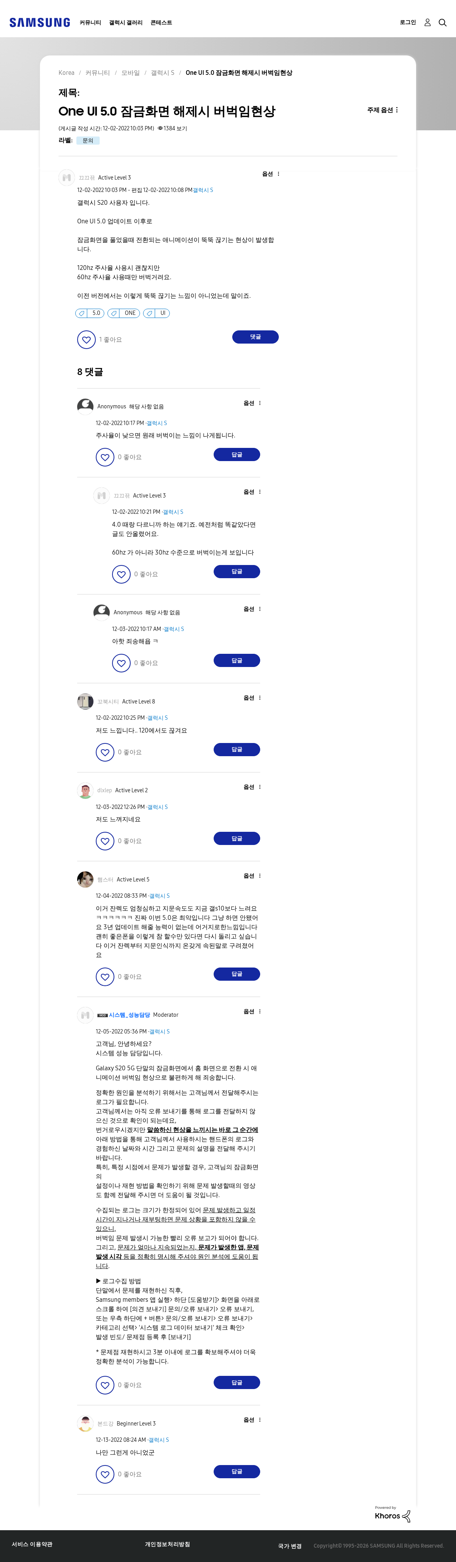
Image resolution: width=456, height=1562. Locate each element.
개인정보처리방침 (167, 1544)
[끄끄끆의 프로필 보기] (87, 178)
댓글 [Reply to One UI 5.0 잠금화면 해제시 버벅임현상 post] (255, 336)
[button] (265, 174)
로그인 (408, 22)
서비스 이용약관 (32, 1544)
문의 (88, 140)
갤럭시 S (203, 190)
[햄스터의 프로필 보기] (105, 879)
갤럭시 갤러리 (126, 22)
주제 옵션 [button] (380, 110)
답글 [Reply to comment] (236, 454)
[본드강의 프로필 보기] (105, 1423)
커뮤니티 (90, 22)
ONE (130, 313)
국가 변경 (290, 1546)
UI (163, 313)
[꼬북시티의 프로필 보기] (108, 701)
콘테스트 (161, 22)
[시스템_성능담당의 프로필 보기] (129, 1015)
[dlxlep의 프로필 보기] (104, 790)
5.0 (96, 313)
